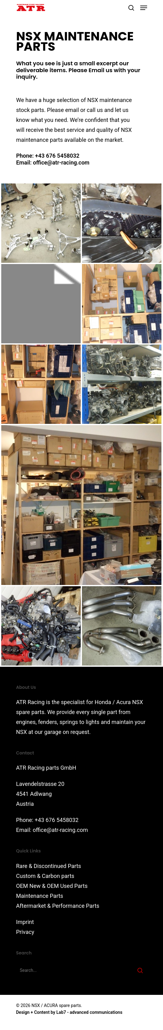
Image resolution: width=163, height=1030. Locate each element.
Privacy (25, 932)
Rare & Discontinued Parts (48, 866)
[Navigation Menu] (143, 8)
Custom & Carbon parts (45, 876)
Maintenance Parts (39, 896)
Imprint (25, 922)
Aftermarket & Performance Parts (57, 905)
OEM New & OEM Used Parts (52, 886)
